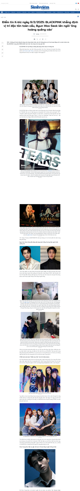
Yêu (29, 12)
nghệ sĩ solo (29, 234)
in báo (42, 39)
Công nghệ (49, 12)
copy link (40, 39)
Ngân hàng (26, 302)
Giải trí (33, 12)
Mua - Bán (67, 12)
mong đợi (50, 170)
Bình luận (2, 53)
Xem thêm (78, 12)
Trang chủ (2, 12)
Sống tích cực (60, 12)
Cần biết (72, 12)
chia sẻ (34, 39)
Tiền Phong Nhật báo (43, 3)
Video (54, 12)
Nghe (2, 43)
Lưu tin (2, 49)
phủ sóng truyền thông (28, 50)
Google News (78, 16)
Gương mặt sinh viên (41, 12)
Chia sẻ (2, 46)
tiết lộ (48, 396)
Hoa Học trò (52, 3)
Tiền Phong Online (33, 3)
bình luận (45, 39)
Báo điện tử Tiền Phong (40, 7)
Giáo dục (19, 12)
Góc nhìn (24, 12)
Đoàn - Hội (7, 12)
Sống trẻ (13, 12)
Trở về (2, 56)
